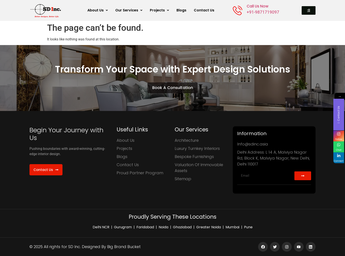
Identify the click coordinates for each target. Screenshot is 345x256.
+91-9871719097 (263, 12)
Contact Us (204, 10)
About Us (97, 10)
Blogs (181, 10)
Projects (159, 10)
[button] (98, 10)
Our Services (128, 10)
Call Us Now (257, 6)
